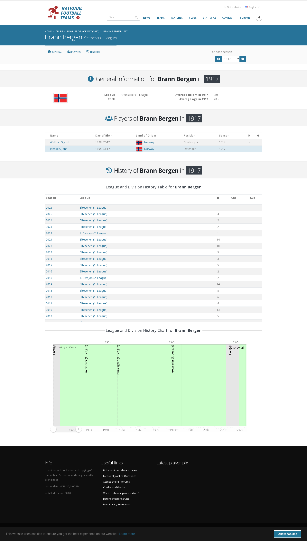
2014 (49, 284)
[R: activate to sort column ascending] (218, 198)
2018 (49, 259)
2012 (49, 297)
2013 (49, 290)
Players (74, 52)
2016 (49, 271)
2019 (49, 252)
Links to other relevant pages (120, 470)
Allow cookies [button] (287, 534)
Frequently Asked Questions (119, 476)
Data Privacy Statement (116, 504)
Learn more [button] (127, 534)
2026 (49, 207)
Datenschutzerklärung (116, 498)
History (93, 52)
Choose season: (222, 52)
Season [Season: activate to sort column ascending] (51, 198)
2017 (49, 265)
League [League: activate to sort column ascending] (84, 198)
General (54, 52)
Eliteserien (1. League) (93, 207)
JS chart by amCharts (65, 347)
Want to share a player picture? (121, 493)
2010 (49, 310)
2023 (49, 227)
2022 (49, 233)
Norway (149, 142)
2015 (49, 278)
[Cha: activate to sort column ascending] (233, 198)
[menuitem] (66, 429)
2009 (49, 316)
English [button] (252, 7)
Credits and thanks (114, 487)
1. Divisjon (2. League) (93, 233)
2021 (49, 239)
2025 (49, 214)
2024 (49, 220)
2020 (49, 246)
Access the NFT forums (116, 481)
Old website (233, 7)
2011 (49, 303)
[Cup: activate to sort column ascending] (252, 198)
